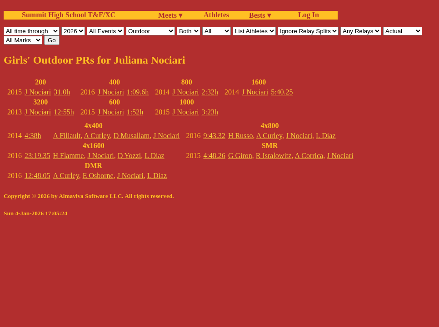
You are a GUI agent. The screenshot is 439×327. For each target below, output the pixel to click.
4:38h (33, 135)
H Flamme (68, 155)
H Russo (240, 135)
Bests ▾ (260, 15)
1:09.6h (138, 92)
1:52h (135, 112)
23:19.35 (37, 155)
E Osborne (98, 175)
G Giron (240, 155)
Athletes (216, 15)
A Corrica (309, 155)
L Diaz (154, 155)
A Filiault (66, 135)
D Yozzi (129, 155)
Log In (306, 15)
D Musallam (132, 135)
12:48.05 (37, 175)
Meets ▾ (170, 15)
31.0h (62, 92)
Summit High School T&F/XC (68, 15)
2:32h (210, 92)
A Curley (97, 135)
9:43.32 (214, 135)
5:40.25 (282, 92)
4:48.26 (214, 155)
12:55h (64, 112)
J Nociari (38, 92)
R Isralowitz (274, 155)
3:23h (210, 112)
